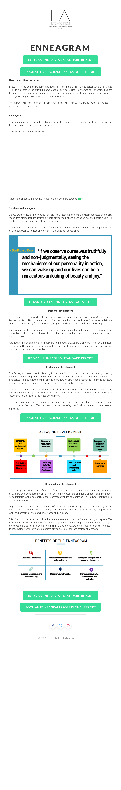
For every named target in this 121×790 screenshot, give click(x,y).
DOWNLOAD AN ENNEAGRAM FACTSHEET (60, 302)
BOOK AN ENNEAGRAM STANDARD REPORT (60, 60)
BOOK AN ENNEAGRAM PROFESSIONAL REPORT (60, 72)
